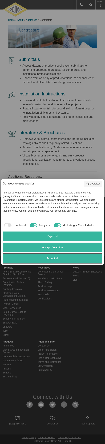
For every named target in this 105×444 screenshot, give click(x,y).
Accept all (52, 258)
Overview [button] (93, 183)
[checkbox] (14, 225)
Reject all (52, 236)
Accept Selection (52, 247)
